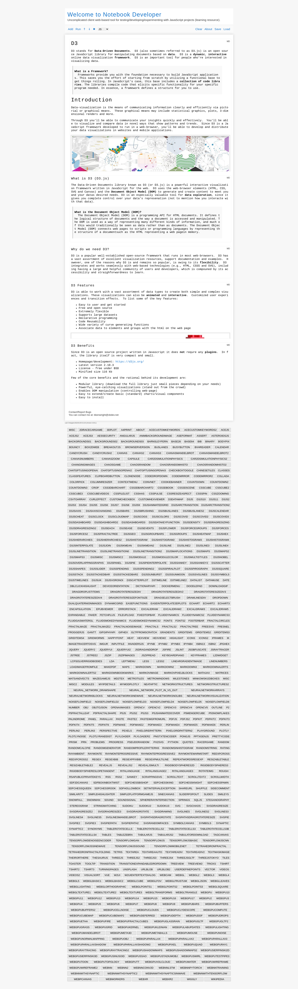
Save (218, 29)
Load (227, 29)
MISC (72, 429)
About (208, 29)
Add (70, 29)
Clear (198, 29)
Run (78, 29)
